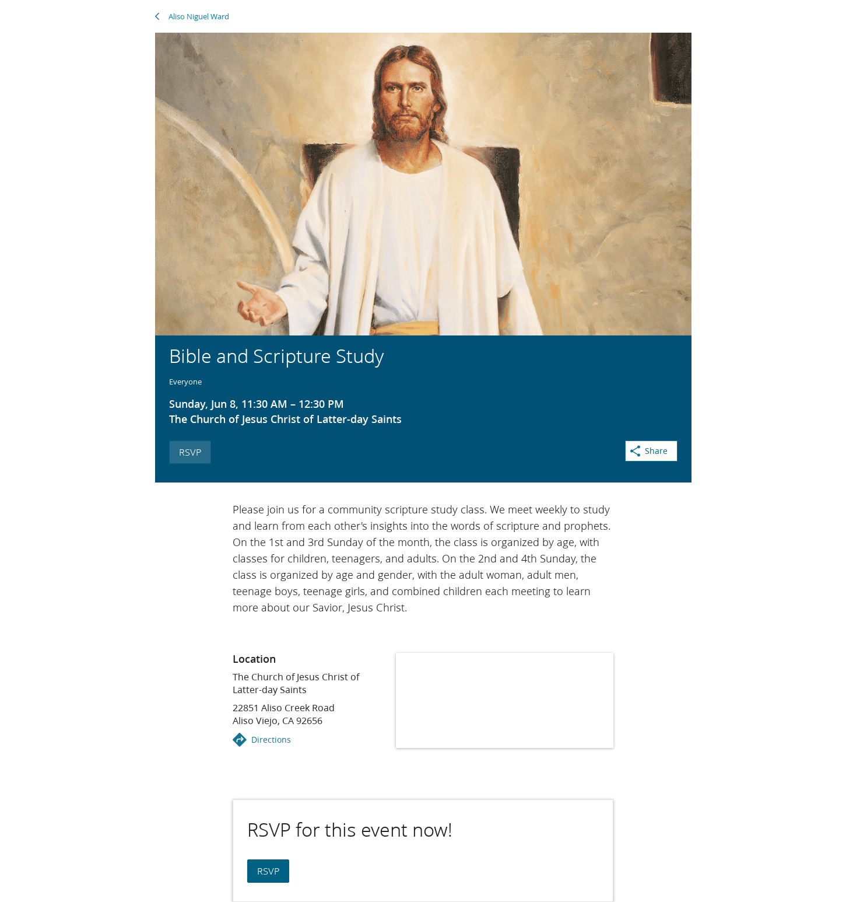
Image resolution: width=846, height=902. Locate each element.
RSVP (190, 452)
